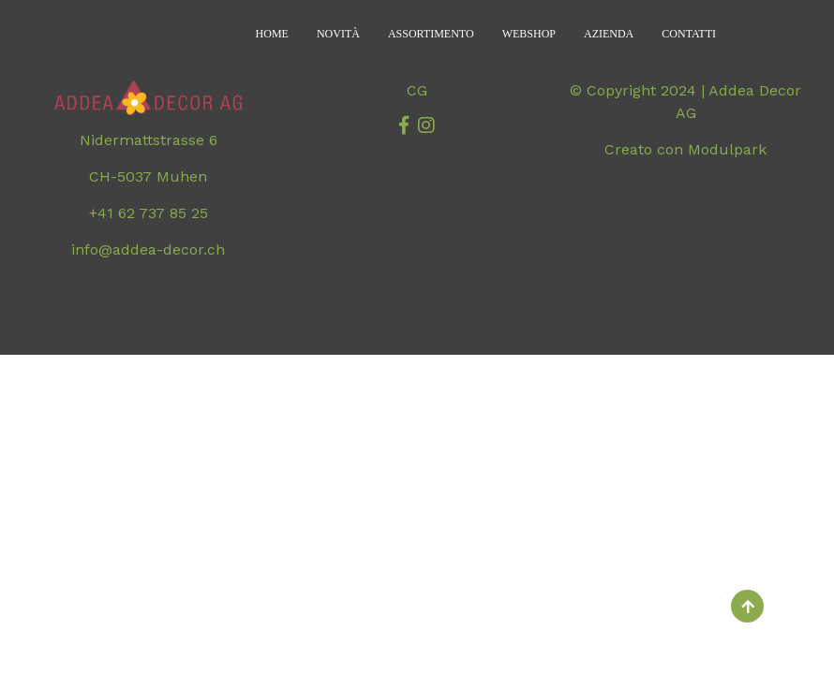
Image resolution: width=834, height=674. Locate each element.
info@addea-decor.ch (148, 249)
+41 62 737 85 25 (148, 213)
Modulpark (727, 149)
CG (417, 90)
